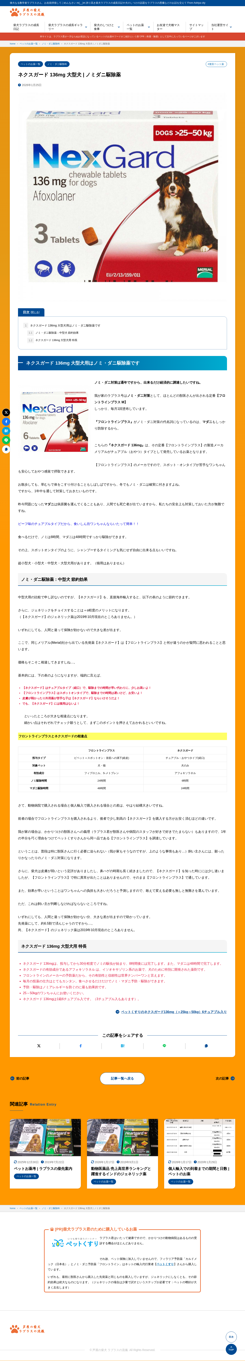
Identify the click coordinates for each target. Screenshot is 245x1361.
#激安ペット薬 (216, 64)
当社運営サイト (219, 27)
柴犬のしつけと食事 (104, 27)
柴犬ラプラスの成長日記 (26, 27)
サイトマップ (196, 27)
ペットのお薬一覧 (135, 27)
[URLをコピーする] (206, 1046)
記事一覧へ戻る (122, 1078)
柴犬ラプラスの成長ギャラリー (65, 27)
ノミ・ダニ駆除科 (57, 64)
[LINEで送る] (164, 1046)
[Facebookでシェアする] (80, 1046)
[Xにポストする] (39, 1046)
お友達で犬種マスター (168, 27)
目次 (31, 312)
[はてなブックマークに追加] (122, 1046)
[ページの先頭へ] (231, 1349)
